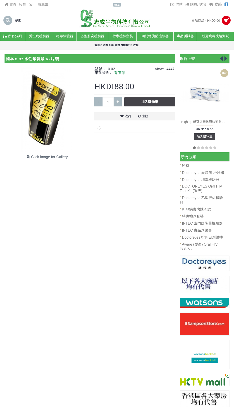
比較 (145, 116)
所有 (185, 166)
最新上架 (187, 58)
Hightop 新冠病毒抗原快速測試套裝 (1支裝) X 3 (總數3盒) (205, 122)
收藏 (128, 116)
